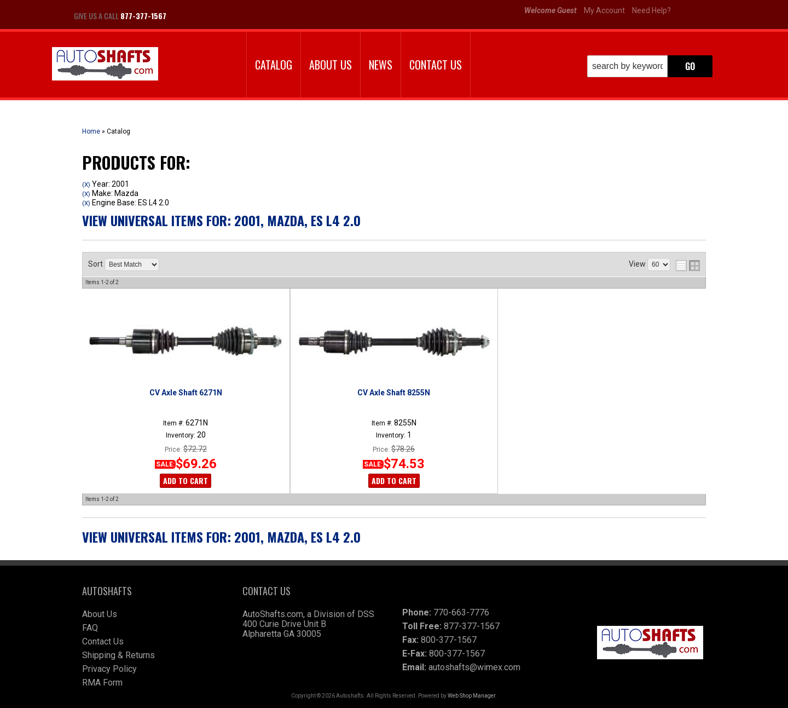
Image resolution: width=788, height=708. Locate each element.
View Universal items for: (221, 220)
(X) (86, 184)
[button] (649, 66)
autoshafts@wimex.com (474, 667)
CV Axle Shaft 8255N (393, 392)
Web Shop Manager (471, 696)
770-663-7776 (461, 612)
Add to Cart (185, 480)
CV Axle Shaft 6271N (185, 392)
